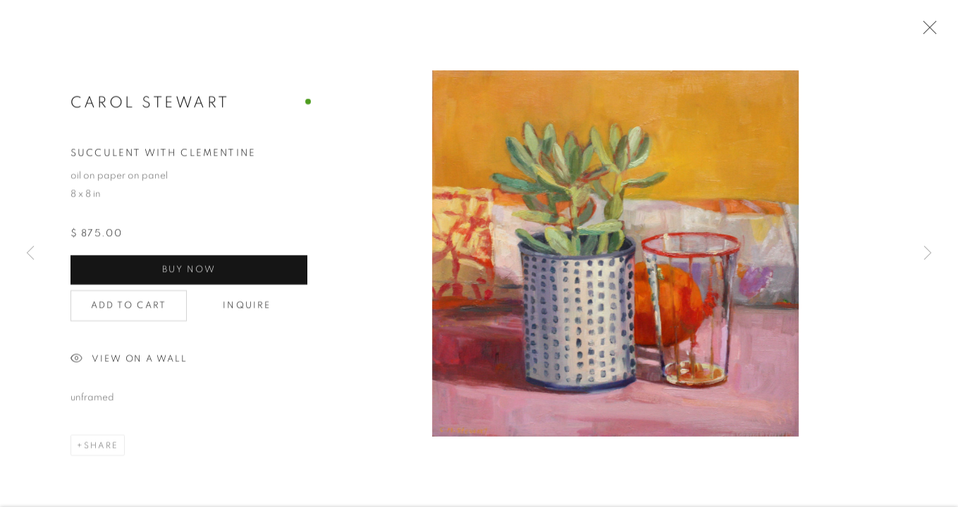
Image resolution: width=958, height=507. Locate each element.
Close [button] (926, 31)
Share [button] (101, 446)
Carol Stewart (150, 103)
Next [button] (927, 253)
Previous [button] (30, 253)
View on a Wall (129, 361)
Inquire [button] (247, 306)
